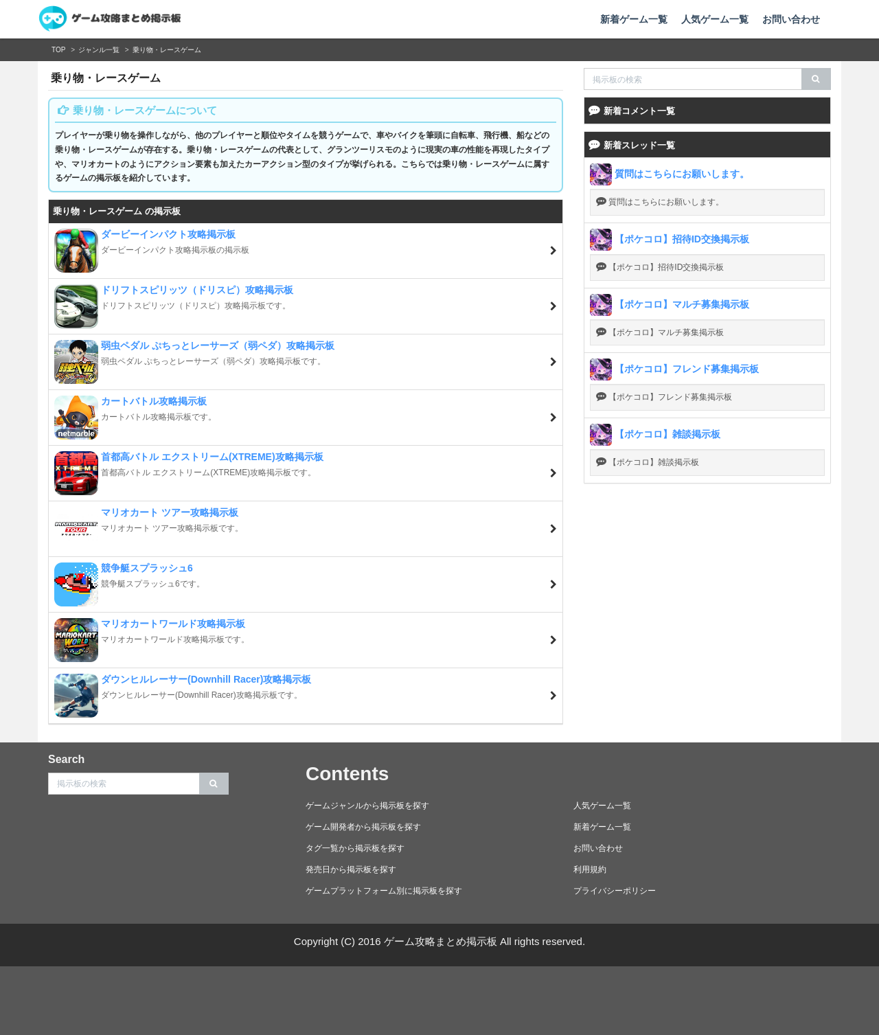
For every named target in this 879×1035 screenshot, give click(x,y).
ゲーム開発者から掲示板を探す (363, 827)
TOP (58, 50)
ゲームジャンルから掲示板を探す (367, 805)
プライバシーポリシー (614, 891)
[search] (816, 79)
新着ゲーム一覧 (633, 19)
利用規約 (589, 869)
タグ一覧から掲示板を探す (355, 848)
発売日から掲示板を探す (351, 869)
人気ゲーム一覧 (715, 19)
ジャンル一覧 (98, 50)
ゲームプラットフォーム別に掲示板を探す (384, 891)
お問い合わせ (791, 19)
